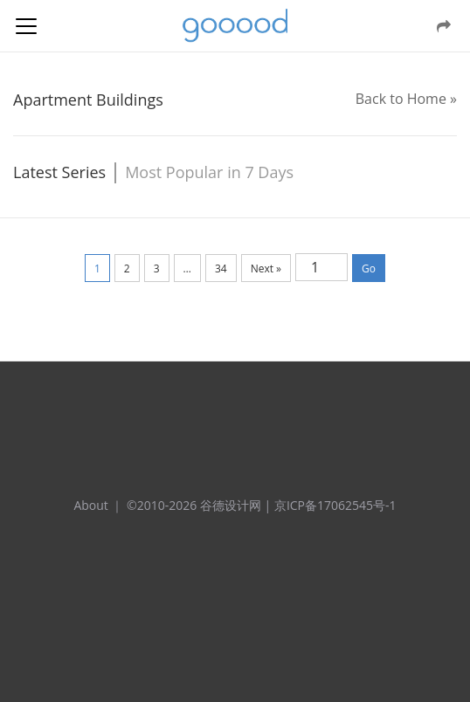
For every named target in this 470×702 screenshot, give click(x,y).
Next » (266, 268)
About (90, 505)
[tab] (64, 172)
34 (221, 268)
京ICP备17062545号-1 (335, 505)
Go (369, 268)
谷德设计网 (235, 26)
